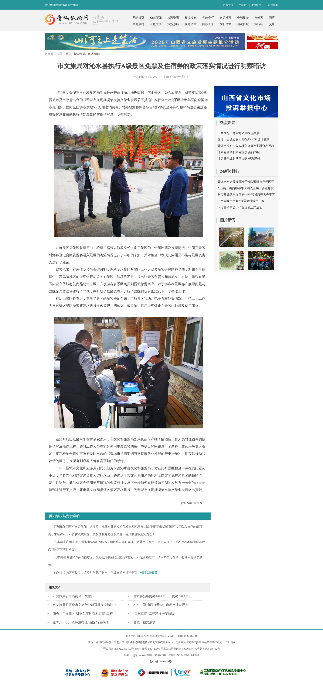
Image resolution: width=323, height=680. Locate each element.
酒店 (272, 17)
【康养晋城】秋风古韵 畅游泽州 (239, 158)
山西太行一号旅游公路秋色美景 (238, 133)
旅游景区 (173, 24)
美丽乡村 (138, 24)
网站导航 (273, 5)
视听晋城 (225, 24)
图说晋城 (243, 24)
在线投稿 (228, 5)
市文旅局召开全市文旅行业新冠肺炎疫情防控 (84, 605)
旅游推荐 (225, 17)
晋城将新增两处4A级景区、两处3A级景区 (162, 596)
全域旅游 (243, 17)
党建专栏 (208, 17)
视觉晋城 (191, 24)
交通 (272, 24)
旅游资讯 (173, 17)
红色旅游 (156, 24)
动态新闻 (156, 17)
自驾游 (258, 17)
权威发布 (191, 17)
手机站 (242, 5)
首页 (68, 54)
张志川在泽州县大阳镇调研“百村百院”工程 (83, 613)
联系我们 (257, 5)
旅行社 (258, 24)
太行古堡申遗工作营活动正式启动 (240, 207)
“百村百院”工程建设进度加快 (153, 613)
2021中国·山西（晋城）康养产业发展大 (160, 605)
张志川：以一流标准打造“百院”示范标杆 (81, 622)
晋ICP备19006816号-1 (162, 661)
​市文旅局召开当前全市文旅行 (73, 596)
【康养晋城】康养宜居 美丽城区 (239, 152)
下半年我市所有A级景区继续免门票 (241, 201)
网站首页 (138, 17)
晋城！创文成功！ (146, 622)
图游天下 (208, 24)
